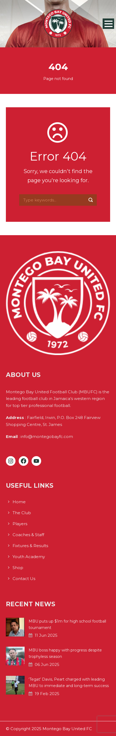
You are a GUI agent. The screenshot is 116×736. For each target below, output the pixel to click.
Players (20, 523)
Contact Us (24, 578)
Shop (18, 567)
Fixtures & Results (30, 545)
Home (19, 501)
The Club (22, 512)
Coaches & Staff (28, 534)
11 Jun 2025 (46, 635)
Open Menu (108, 23)
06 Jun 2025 (47, 664)
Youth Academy (29, 556)
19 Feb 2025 (47, 693)
